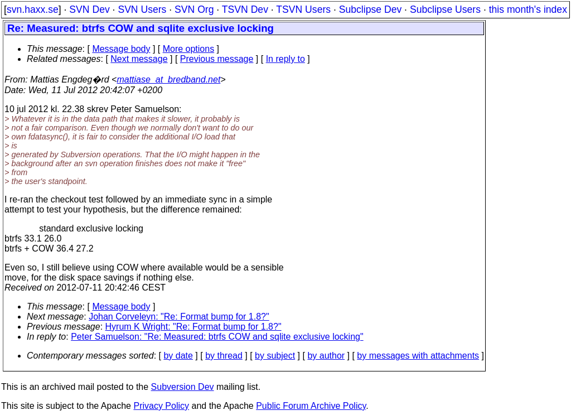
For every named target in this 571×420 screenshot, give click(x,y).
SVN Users (142, 9)
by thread (224, 355)
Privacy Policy (161, 406)
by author (326, 355)
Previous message (217, 59)
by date (177, 355)
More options (189, 49)
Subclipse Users (445, 9)
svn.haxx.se (33, 9)
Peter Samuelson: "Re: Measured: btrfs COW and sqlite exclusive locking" (217, 336)
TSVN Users (303, 9)
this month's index (528, 9)
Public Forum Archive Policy (311, 406)
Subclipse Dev (370, 9)
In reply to (285, 59)
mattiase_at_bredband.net (168, 79)
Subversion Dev (182, 387)
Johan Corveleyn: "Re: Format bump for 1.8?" (179, 316)
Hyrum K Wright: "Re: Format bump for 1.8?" (193, 326)
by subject (275, 355)
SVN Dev (89, 9)
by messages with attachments (418, 355)
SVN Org (194, 9)
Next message (138, 59)
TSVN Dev (245, 9)
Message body (121, 49)
